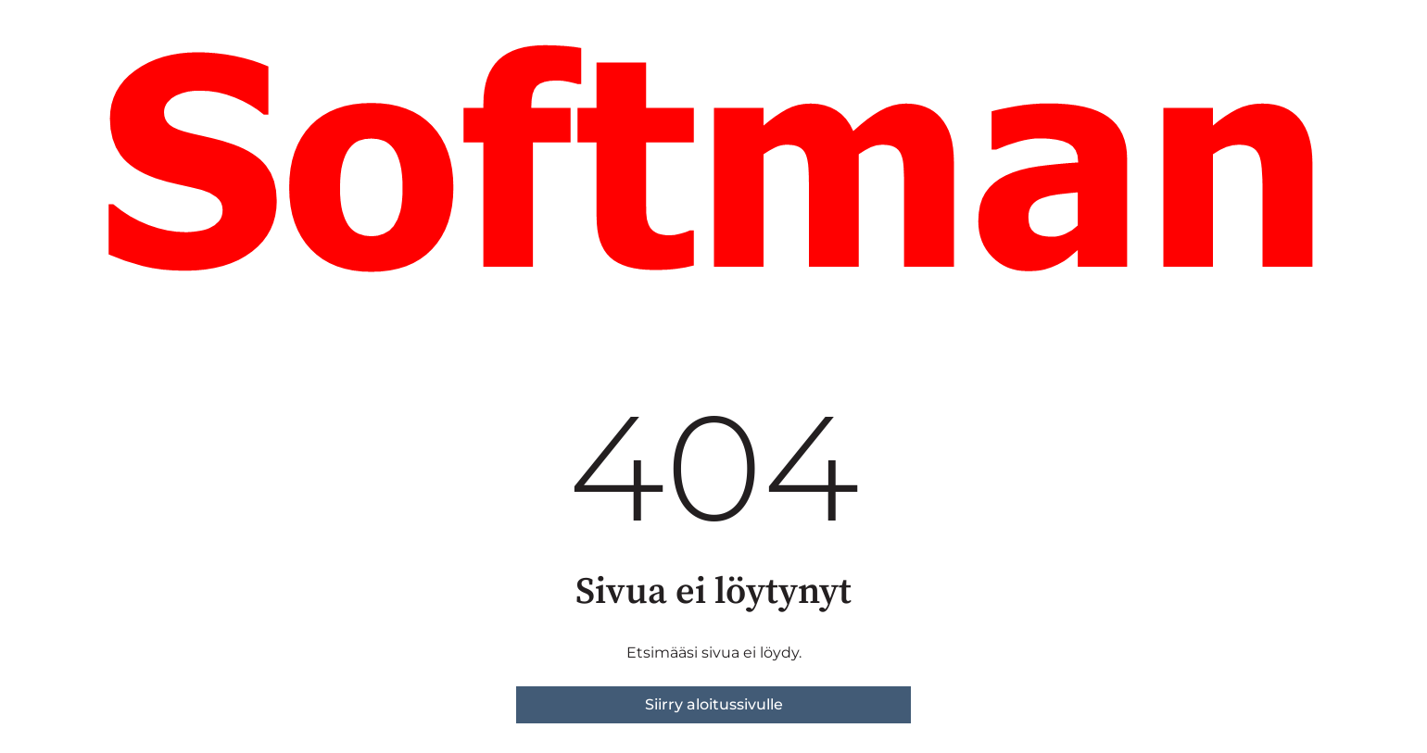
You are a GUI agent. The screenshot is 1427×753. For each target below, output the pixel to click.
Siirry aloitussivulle (714, 704)
